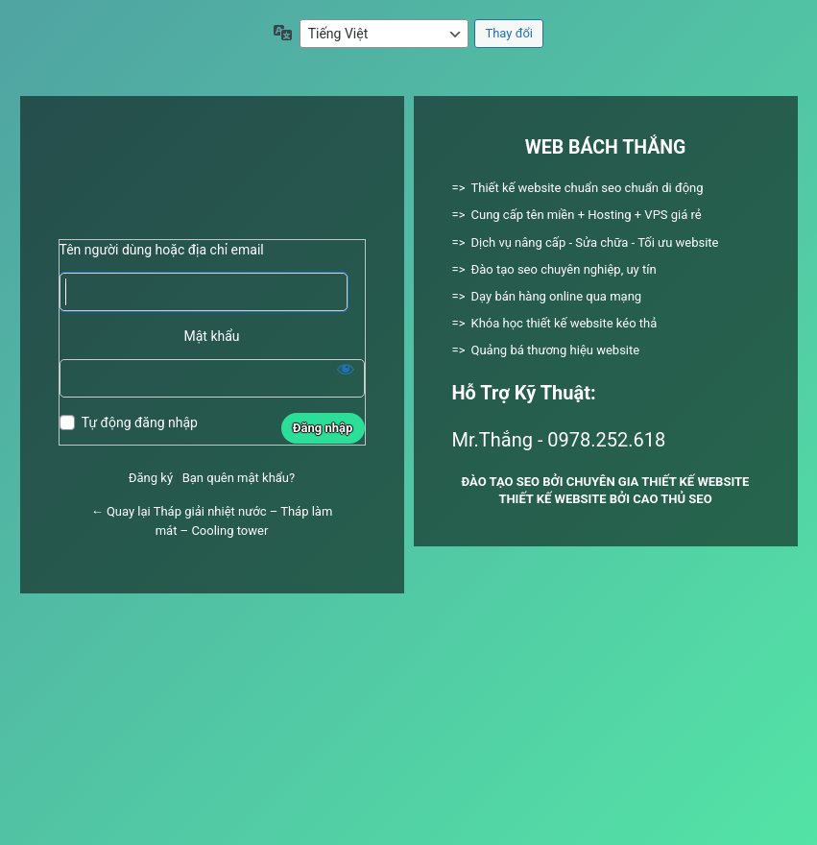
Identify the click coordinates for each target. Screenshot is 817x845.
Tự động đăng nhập (140, 422)
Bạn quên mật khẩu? (239, 478)
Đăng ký (151, 478)
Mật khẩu (211, 336)
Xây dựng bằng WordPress (212, 174)
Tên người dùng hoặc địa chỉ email (162, 249)
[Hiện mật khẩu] (345, 369)
